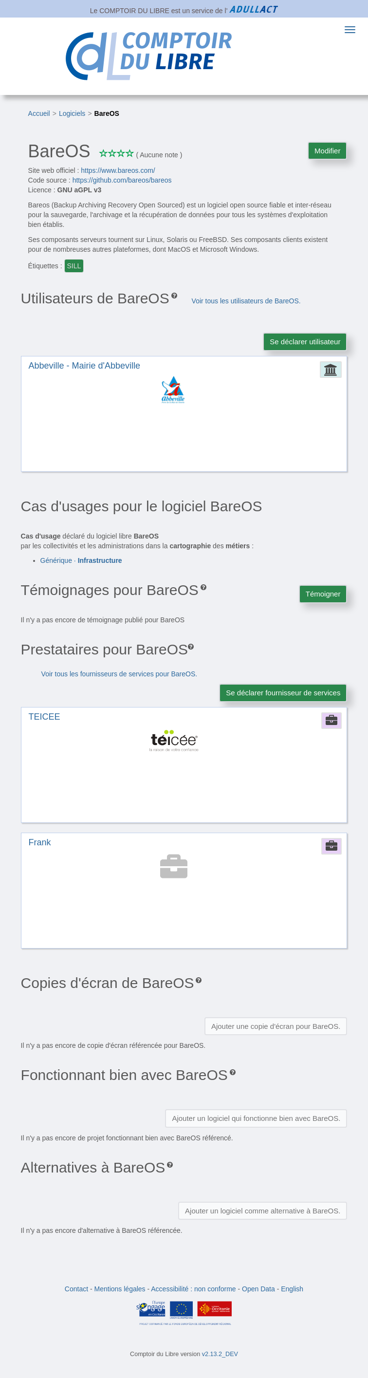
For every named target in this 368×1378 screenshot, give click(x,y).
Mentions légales (120, 1289)
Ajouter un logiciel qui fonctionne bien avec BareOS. (256, 1118)
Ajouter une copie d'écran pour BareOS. (276, 1026)
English (292, 1289)
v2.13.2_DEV (220, 1354)
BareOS (106, 113)
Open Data (258, 1289)
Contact (76, 1289)
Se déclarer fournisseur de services (283, 693)
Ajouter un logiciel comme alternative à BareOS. (262, 1211)
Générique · (81, 560)
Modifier (327, 151)
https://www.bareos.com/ (118, 170)
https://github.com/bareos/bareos (122, 180)
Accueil (39, 113)
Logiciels (72, 113)
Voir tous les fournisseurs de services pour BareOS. (119, 674)
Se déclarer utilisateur (305, 341)
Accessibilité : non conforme (193, 1289)
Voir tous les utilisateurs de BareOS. (246, 301)
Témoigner (323, 594)
